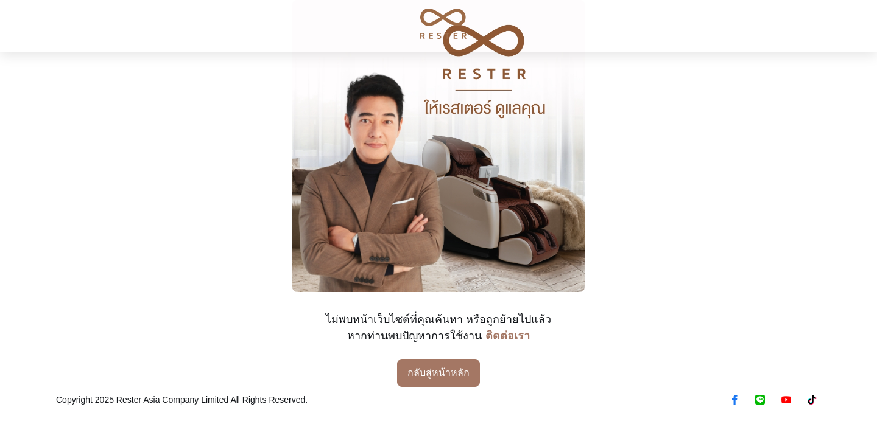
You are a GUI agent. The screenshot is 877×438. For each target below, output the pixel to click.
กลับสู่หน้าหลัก (438, 372)
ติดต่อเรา (507, 336)
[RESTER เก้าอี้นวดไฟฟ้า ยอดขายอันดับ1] (438, 24)
